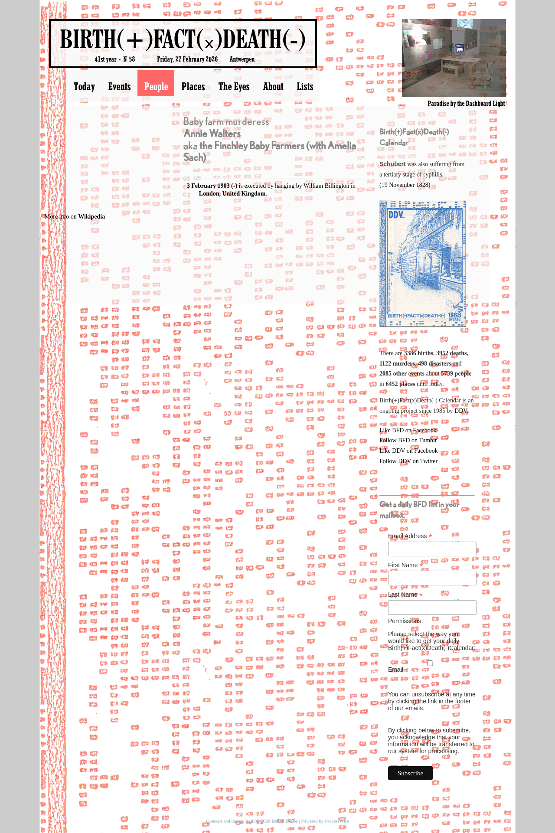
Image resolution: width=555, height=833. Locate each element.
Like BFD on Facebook (408, 430)
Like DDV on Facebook (408, 451)
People (156, 86)
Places (193, 86)
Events (119, 86)
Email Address (410, 536)
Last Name (405, 595)
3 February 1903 (208, 186)
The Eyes (233, 86)
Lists (305, 86)
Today (84, 86)
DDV (460, 411)
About (273, 86)
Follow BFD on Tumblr (408, 440)
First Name (405, 565)
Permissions (404, 620)
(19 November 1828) (404, 185)
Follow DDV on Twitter (408, 461)
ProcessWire (337, 820)
